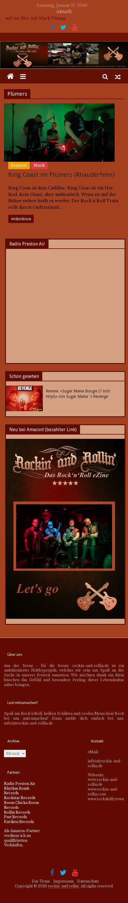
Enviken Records (19, 822)
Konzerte (19, 165)
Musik (39, 165)
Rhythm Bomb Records (17, 790)
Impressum (63, 881)
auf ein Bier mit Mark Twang (35, 18)
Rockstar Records (19, 798)
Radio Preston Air (19, 783)
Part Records (15, 817)
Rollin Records (17, 812)
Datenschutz (88, 881)
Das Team (41, 881)
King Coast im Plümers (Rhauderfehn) (61, 174)
